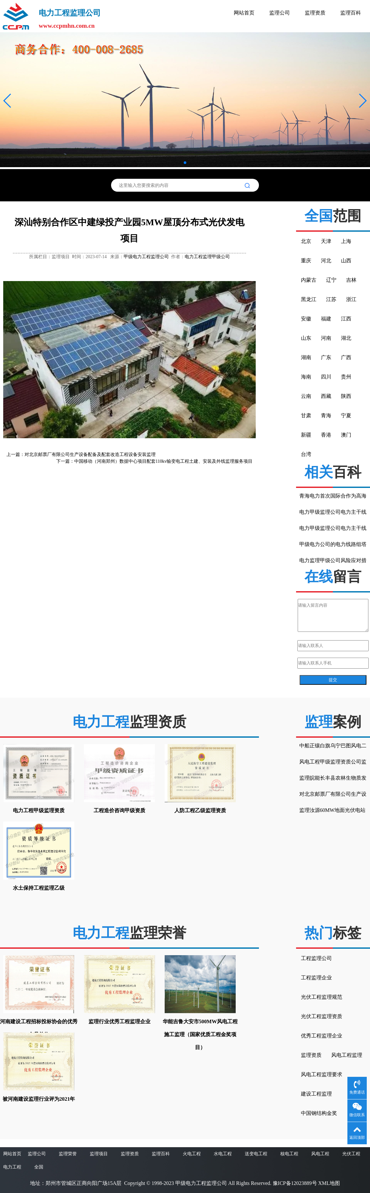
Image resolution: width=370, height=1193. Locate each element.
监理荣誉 (68, 1153)
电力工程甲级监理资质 (39, 810)
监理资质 (315, 12)
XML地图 (329, 1183)
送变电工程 (256, 1153)
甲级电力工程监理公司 (146, 256)
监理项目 (99, 1153)
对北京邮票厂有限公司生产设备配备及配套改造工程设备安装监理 (90, 454)
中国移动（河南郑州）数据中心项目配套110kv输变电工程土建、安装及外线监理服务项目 (163, 461)
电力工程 (12, 1167)
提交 (333, 679)
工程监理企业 (316, 977)
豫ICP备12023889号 (295, 1183)
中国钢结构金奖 (319, 1113)
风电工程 (320, 1153)
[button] (7, 101)
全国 (38, 1167)
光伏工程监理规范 (321, 997)
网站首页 (244, 12)
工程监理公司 (316, 958)
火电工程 (192, 1153)
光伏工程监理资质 (321, 1016)
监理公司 (279, 12)
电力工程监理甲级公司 (207, 256)
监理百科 (350, 12)
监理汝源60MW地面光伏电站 (332, 810)
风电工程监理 (346, 1055)
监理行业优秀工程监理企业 (119, 1021)
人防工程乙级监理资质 (200, 810)
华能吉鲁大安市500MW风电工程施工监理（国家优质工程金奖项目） (200, 1034)
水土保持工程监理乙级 (39, 888)
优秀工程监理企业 (321, 1035)
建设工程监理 (316, 1094)
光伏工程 (351, 1153)
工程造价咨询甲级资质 (119, 810)
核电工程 (289, 1153)
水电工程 (223, 1153)
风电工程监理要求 (321, 1074)
